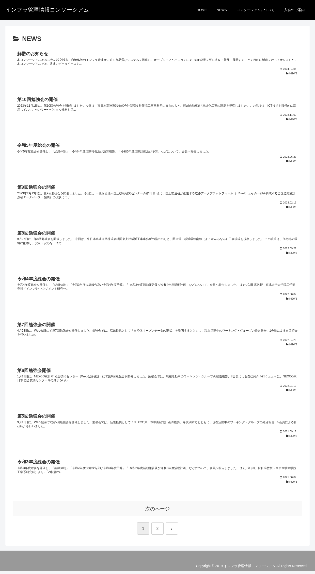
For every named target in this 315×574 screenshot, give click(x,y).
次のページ (157, 511)
